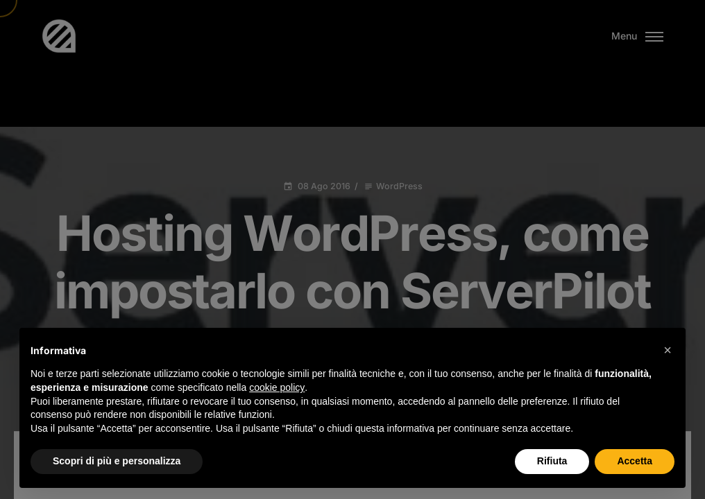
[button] (667, 350)
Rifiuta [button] (552, 460)
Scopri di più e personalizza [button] (116, 460)
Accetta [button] (634, 460)
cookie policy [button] (277, 387)
